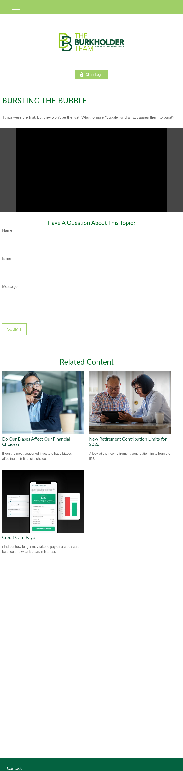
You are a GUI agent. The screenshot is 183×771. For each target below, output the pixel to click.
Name (7, 230)
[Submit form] (14, 329)
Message (10, 287)
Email (7, 258)
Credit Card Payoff (20, 537)
